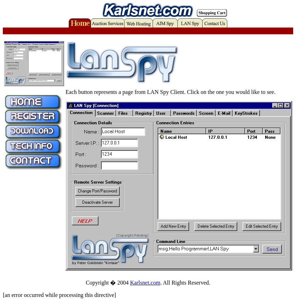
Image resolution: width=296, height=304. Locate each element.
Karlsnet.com (145, 283)
